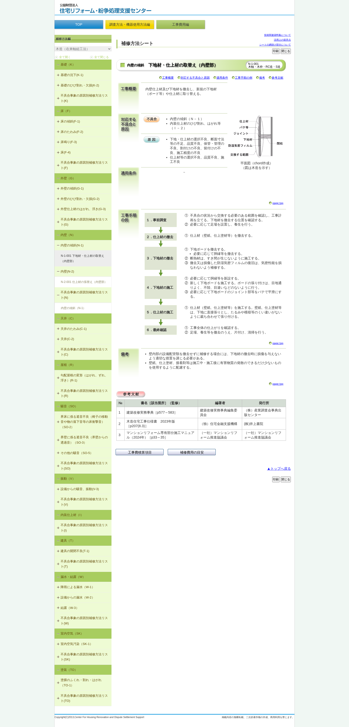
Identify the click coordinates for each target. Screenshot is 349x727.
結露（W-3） (70, 608)
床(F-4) (66, 152)
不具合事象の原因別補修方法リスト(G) (84, 222)
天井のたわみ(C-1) (74, 329)
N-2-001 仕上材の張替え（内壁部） (84, 282)
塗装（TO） (69, 670)
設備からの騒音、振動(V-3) (80, 489)
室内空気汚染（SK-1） (77, 644)
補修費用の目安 (192, 452)
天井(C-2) (67, 339)
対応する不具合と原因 (195, 77)
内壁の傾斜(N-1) (72, 245)
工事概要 (168, 77)
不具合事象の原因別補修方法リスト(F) (84, 165)
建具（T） (68, 540)
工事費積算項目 (140, 452)
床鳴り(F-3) (69, 142)
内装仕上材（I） (72, 515)
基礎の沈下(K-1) (72, 75)
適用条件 (222, 77)
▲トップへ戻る (279, 468)
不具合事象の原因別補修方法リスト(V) (84, 501)
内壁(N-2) (67, 271)
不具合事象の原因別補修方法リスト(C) (84, 352)
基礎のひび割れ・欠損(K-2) (80, 85)
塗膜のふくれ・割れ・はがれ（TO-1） (81, 682)
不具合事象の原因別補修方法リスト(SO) (84, 465)
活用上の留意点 (282, 39)
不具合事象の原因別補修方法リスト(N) (84, 294)
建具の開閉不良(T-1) (75, 551)
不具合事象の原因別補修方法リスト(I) (84, 527)
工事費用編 (180, 24)
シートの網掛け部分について (275, 44)
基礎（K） (68, 64)
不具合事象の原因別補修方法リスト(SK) (84, 656)
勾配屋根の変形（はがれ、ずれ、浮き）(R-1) (84, 377)
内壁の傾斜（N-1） (73, 308)
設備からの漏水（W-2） (78, 597)
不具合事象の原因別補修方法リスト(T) (84, 564)
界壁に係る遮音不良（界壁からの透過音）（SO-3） (84, 439)
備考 (262, 77)
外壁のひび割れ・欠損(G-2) (80, 199)
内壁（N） (68, 235)
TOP (78, 24)
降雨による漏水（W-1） (78, 587)
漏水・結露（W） (73, 577)
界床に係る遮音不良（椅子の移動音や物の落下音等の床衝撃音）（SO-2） (84, 422)
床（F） (66, 111)
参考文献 (277, 77)
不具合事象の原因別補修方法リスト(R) (84, 393)
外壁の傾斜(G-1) (72, 188)
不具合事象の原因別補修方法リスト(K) (84, 98)
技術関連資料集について (277, 35)
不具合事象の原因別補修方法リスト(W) (84, 620)
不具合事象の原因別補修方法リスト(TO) (84, 698)
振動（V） (68, 478)
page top (277, 203)
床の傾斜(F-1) (70, 121)
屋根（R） (68, 365)
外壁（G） (68, 178)
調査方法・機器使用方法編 (129, 24)
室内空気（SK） (72, 633)
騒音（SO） (69, 406)
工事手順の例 (243, 77)
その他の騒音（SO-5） (77, 453)
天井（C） (68, 318)
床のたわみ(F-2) (72, 132)
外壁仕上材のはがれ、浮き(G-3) (83, 209)
